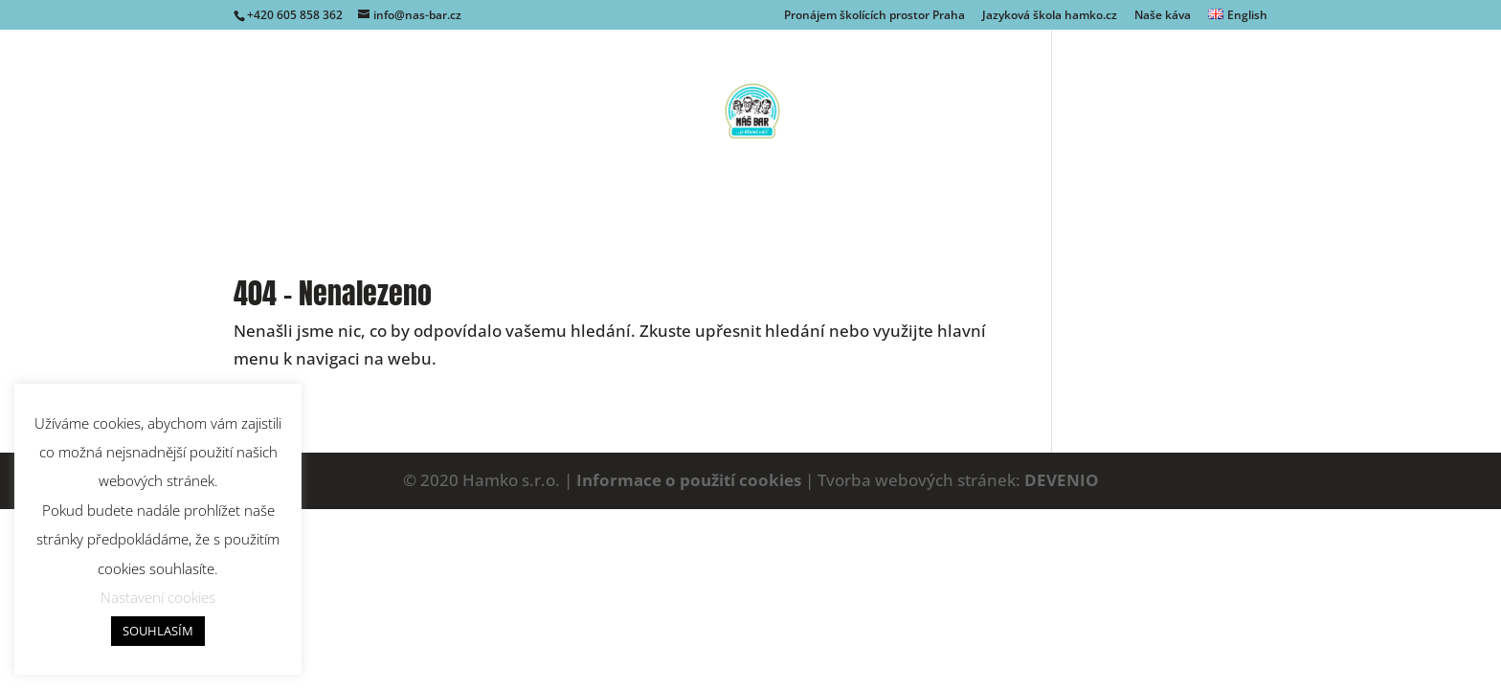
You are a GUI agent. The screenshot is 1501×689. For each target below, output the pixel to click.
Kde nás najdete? (830, 204)
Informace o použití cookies (688, 480)
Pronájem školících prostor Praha (874, 16)
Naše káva (1162, 16)
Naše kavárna (554, 204)
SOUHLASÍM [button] (158, 630)
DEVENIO (1061, 480)
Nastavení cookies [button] (158, 597)
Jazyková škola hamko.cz (1049, 16)
